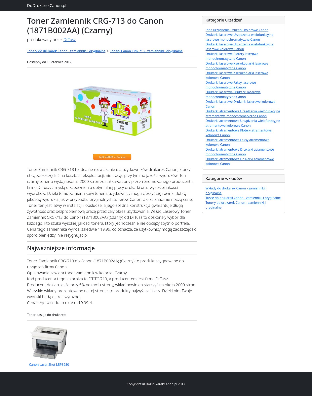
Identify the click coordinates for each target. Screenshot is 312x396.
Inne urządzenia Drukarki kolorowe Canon (237, 30)
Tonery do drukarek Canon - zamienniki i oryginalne (66, 51)
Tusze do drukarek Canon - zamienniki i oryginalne (243, 198)
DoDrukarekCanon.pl (46, 5)
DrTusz (69, 39)
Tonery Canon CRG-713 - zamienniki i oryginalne (146, 51)
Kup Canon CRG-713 (112, 156)
